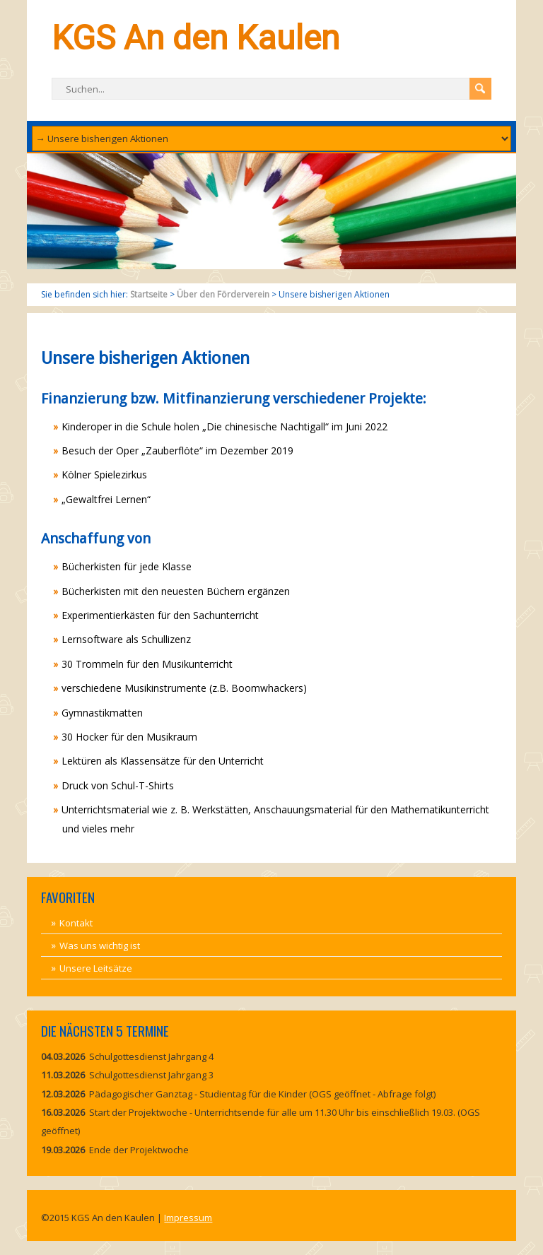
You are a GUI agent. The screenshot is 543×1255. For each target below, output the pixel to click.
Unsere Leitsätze (95, 968)
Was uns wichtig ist (99, 945)
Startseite (149, 294)
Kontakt (76, 923)
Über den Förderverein (223, 294)
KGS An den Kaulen (195, 38)
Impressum (188, 1217)
